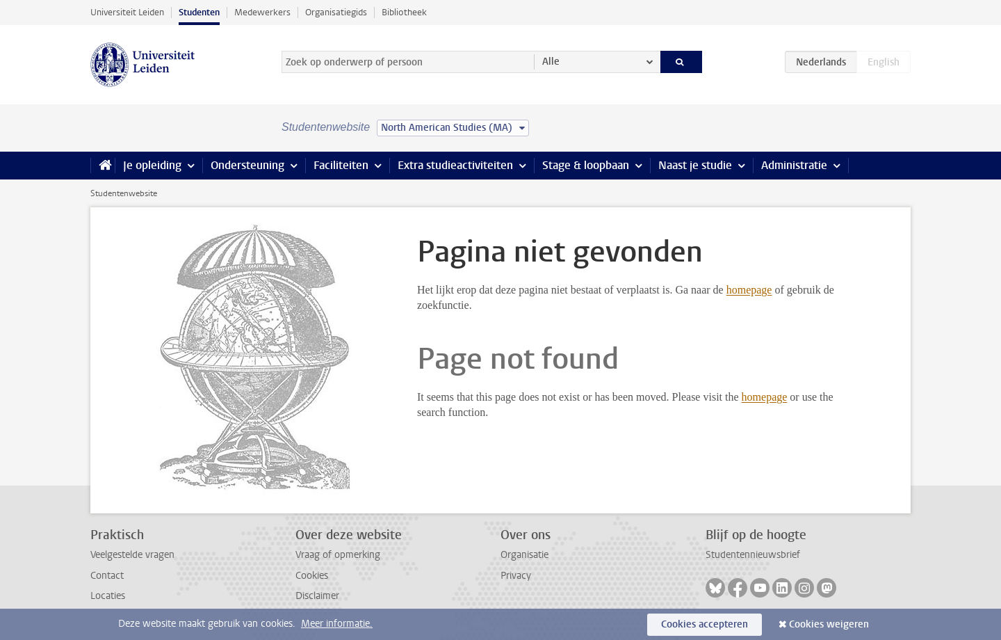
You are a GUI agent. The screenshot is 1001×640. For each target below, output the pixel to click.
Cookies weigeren (829, 624)
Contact (107, 575)
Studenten (199, 12)
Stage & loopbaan (585, 165)
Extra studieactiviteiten (455, 165)
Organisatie (524, 554)
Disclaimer (317, 595)
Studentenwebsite (123, 193)
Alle (551, 61)
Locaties (107, 595)
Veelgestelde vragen (132, 554)
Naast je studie (695, 165)
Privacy (515, 575)
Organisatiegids (336, 12)
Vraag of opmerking (337, 554)
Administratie (794, 165)
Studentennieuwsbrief (753, 554)
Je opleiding (152, 165)
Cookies (311, 575)
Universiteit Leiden (127, 12)
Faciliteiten (341, 165)
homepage (749, 290)
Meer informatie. (337, 623)
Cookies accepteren (704, 624)
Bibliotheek (404, 12)
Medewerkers (262, 12)
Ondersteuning (247, 165)
